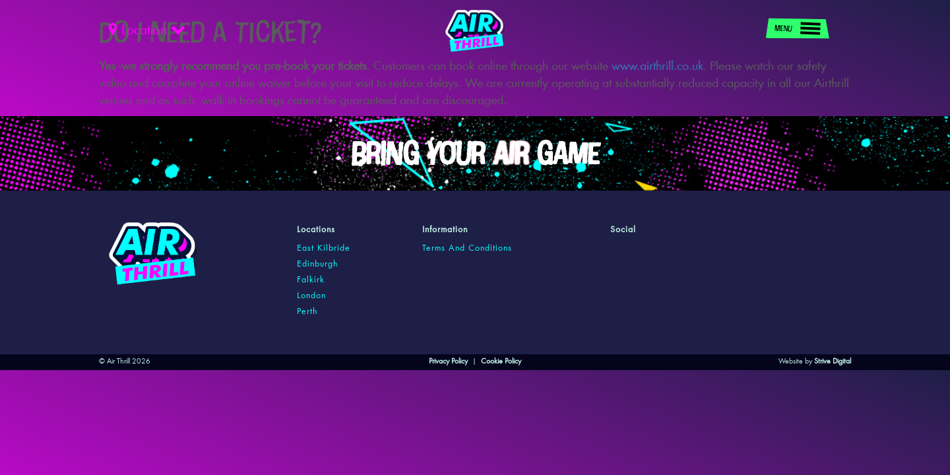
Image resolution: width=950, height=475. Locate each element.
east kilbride (323, 248)
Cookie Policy (501, 361)
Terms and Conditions (467, 248)
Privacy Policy (448, 361)
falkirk (311, 280)
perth (307, 312)
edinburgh (317, 264)
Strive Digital (832, 361)
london (311, 296)
